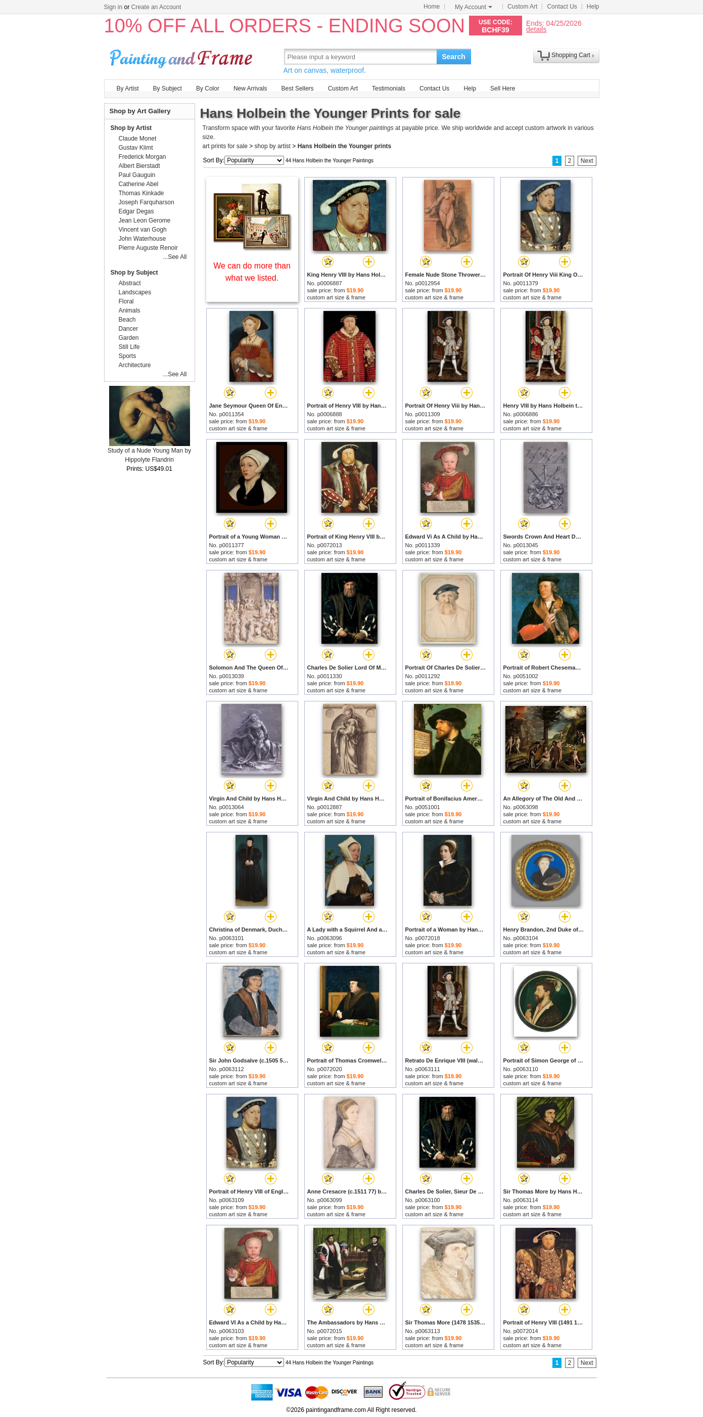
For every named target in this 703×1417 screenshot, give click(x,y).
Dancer (128, 328)
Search (453, 57)
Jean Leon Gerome (145, 220)
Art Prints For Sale (182, 56)
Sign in (113, 7)
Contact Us (562, 6)
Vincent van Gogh (143, 229)
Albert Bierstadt (139, 165)
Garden (129, 337)
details (536, 29)
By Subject (167, 88)
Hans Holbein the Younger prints (345, 146)
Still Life (129, 346)
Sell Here (502, 88)
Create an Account (156, 7)
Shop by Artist (131, 127)
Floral (126, 301)
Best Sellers (298, 88)
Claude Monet (138, 138)
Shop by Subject (134, 272)
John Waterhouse (142, 238)
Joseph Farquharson (146, 202)
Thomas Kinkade (141, 193)
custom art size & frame (336, 297)
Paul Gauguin (137, 175)
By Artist (128, 88)
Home (432, 6)
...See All (174, 256)
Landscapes (135, 292)
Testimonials (388, 88)
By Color (207, 88)
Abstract (130, 283)
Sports (127, 356)
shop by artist (273, 146)
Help (593, 6)
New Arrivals (250, 88)
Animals (129, 310)
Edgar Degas (136, 211)
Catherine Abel (139, 184)
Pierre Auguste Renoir (148, 247)
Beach (127, 319)
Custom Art (522, 6)
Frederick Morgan (142, 156)
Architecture (135, 365)
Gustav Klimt (136, 147)
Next (587, 160)
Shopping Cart (570, 55)
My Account (473, 7)
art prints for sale (225, 146)
